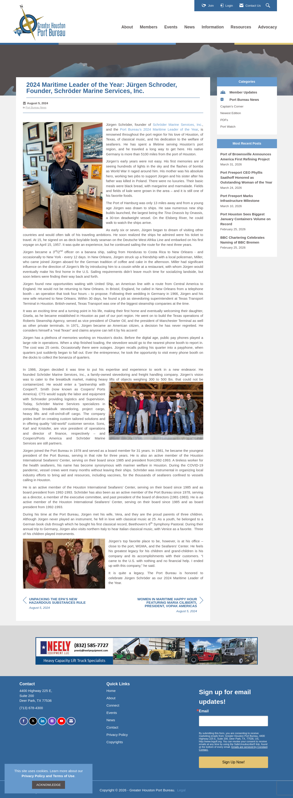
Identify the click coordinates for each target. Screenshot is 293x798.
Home (111, 691)
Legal (181, 790)
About (127, 27)
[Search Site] (268, 5)
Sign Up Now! (233, 762)
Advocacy (267, 27)
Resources (241, 27)
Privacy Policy (117, 735)
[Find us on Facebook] (23, 721)
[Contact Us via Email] (71, 721)
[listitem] (247, 159)
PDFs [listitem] (224, 120)
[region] (169, 606)
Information (213, 27)
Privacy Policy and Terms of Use (48, 776)
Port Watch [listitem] (228, 126)
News (189, 27)
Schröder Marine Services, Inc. (177, 124)
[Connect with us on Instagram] (52, 721)
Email (204, 711)
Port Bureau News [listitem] (239, 99)
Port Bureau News (36, 107)
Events (171, 27)
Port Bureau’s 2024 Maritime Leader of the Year (159, 129)
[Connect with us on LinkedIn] (42, 721)
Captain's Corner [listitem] (232, 106)
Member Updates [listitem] (238, 92)
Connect (112, 705)
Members (148, 27)
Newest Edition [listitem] (230, 113)
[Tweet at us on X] (33, 721)
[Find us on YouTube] (61, 721)
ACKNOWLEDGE (48, 785)
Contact (112, 727)
